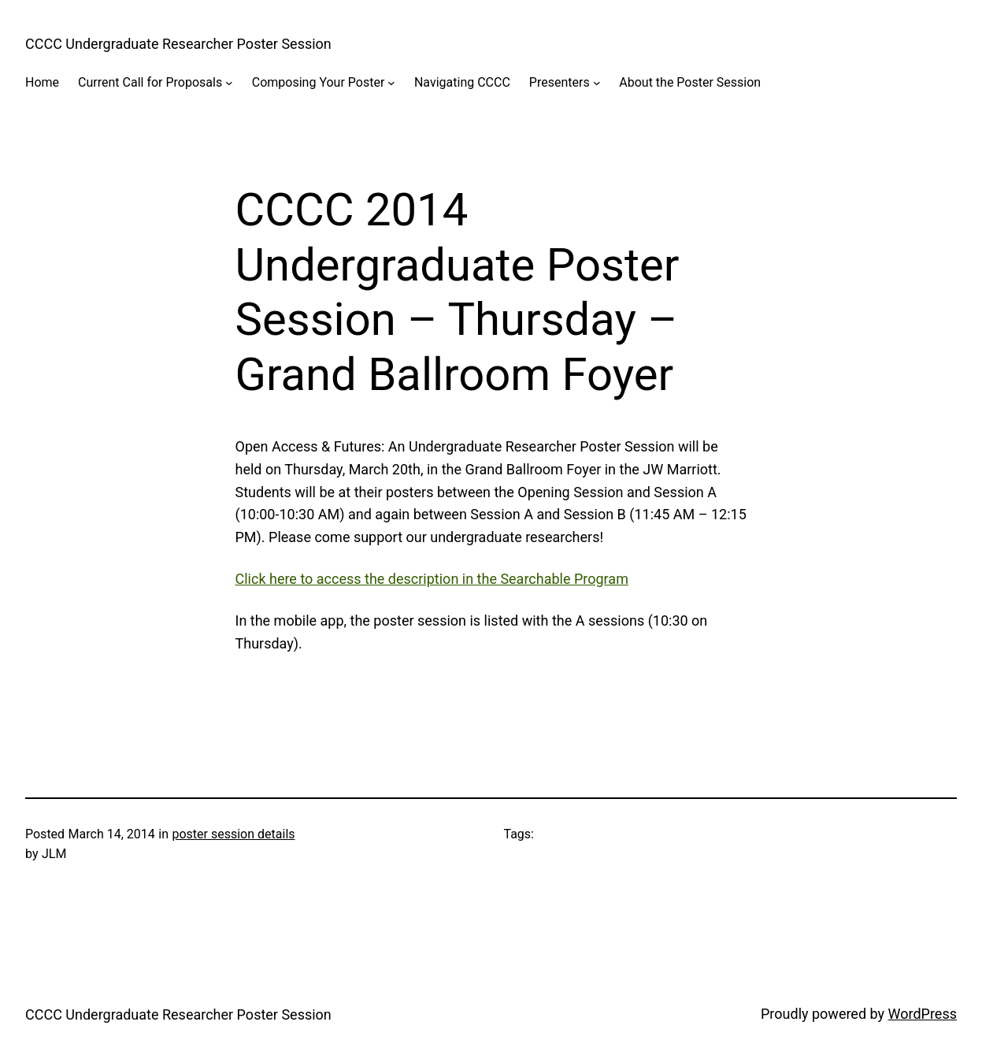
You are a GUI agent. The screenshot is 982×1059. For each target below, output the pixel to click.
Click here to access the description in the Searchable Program (431, 578)
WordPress (922, 1013)
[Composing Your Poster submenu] (391, 83)
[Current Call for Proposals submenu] (229, 83)
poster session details (233, 834)
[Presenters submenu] (597, 83)
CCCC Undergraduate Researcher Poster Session (178, 43)
